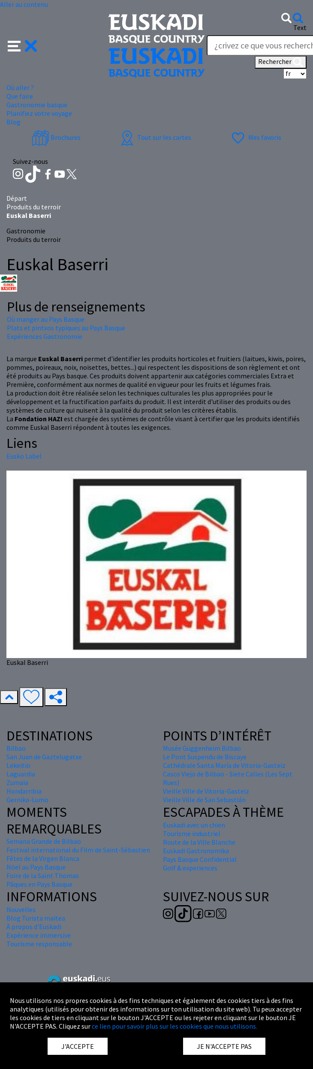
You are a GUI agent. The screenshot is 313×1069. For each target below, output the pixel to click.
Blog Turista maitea (35, 918)
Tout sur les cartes (154, 137)
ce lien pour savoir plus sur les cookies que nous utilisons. (174, 1026)
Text (300, 27)
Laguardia (20, 774)
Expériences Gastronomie (44, 336)
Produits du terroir (33, 206)
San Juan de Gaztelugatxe (44, 756)
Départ (16, 198)
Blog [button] (13, 122)
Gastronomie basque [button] (36, 104)
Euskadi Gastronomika (196, 850)
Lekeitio (18, 765)
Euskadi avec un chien (194, 825)
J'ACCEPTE (77, 1046)
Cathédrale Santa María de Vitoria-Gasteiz (224, 765)
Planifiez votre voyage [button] (39, 113)
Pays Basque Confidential (200, 859)
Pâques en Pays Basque (39, 884)
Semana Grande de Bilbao (43, 841)
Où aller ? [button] (20, 87)
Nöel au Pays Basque (36, 867)
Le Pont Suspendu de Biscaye (205, 756)
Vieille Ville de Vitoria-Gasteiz (206, 791)
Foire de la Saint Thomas (42, 875)
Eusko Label (24, 456)
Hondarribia (24, 791)
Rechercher (280, 62)
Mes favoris (255, 137)
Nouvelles (21, 909)
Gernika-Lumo (27, 799)
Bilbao (16, 748)
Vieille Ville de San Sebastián (204, 799)
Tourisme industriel (191, 833)
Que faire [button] (19, 96)
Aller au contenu (24, 4)
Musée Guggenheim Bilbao (202, 748)
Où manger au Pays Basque (45, 319)
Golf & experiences (190, 868)
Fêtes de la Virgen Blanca (42, 858)
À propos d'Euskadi (33, 926)
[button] (22, 45)
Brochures (56, 137)
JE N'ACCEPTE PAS (224, 1046)
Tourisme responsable (39, 943)
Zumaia (17, 782)
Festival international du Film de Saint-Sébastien (78, 850)
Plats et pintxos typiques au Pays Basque (66, 327)
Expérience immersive (38, 935)
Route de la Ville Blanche (199, 842)
